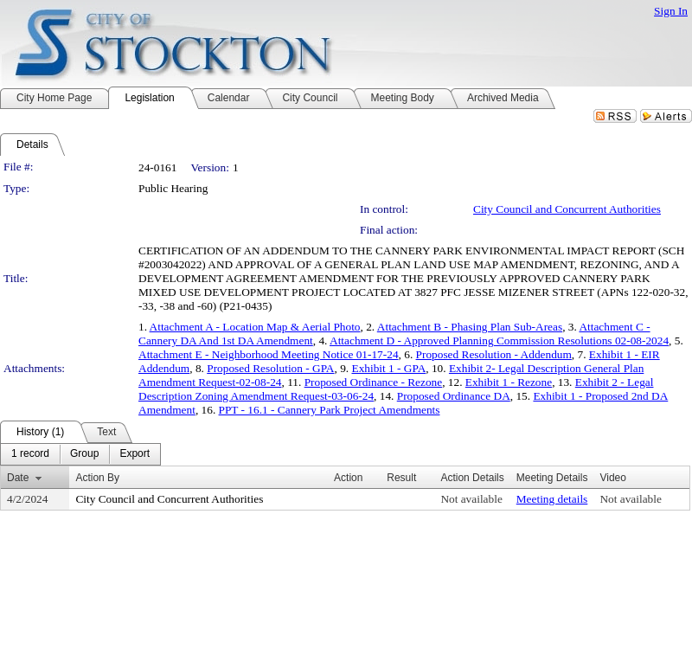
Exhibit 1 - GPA (388, 368)
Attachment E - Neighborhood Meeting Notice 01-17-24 (268, 354)
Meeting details (552, 498)
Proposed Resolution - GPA (270, 368)
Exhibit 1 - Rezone (508, 382)
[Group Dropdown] (84, 454)
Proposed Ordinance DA (453, 395)
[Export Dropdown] (134, 454)
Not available (471, 498)
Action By (97, 478)
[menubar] (80, 454)
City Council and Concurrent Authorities (567, 208)
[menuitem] (30, 454)
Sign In (671, 10)
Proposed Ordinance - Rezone (373, 382)
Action (348, 478)
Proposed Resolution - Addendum (494, 354)
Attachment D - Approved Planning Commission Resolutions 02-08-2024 (499, 340)
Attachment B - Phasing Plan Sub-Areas (469, 326)
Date (18, 478)
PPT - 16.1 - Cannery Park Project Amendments (329, 409)
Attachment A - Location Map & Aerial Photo (255, 326)
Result (401, 478)
